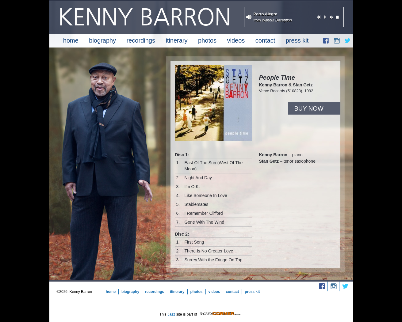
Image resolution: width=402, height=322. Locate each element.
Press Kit (297, 40)
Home (70, 40)
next (331, 17)
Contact (265, 40)
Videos (236, 40)
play (325, 17)
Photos (207, 40)
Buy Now (309, 108)
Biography (102, 40)
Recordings (141, 40)
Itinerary (176, 40)
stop (337, 17)
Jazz (171, 314)
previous (319, 17)
